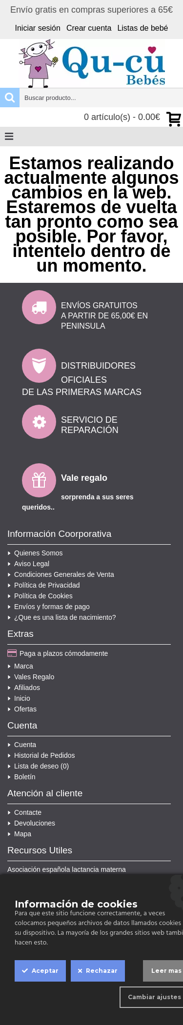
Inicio (18, 698)
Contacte (24, 812)
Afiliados (23, 687)
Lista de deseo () (38, 766)
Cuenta (21, 745)
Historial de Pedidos (41, 755)
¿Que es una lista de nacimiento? (61, 617)
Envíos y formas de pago (48, 607)
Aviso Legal (28, 564)
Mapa (19, 834)
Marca (20, 666)
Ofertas (22, 709)
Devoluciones (31, 823)
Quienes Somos (35, 553)
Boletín (21, 777)
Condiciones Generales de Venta (60, 574)
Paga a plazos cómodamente (57, 654)
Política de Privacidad (43, 585)
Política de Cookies (40, 596)
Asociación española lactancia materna (66, 869)
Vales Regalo (30, 677)
